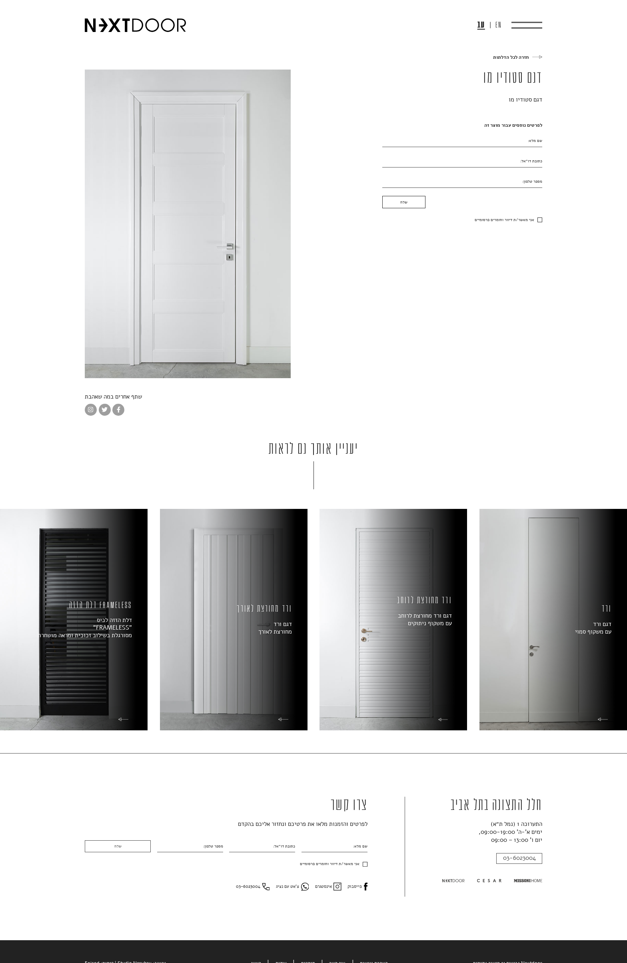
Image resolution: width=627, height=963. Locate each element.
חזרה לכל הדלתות (511, 57)
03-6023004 (519, 857)
